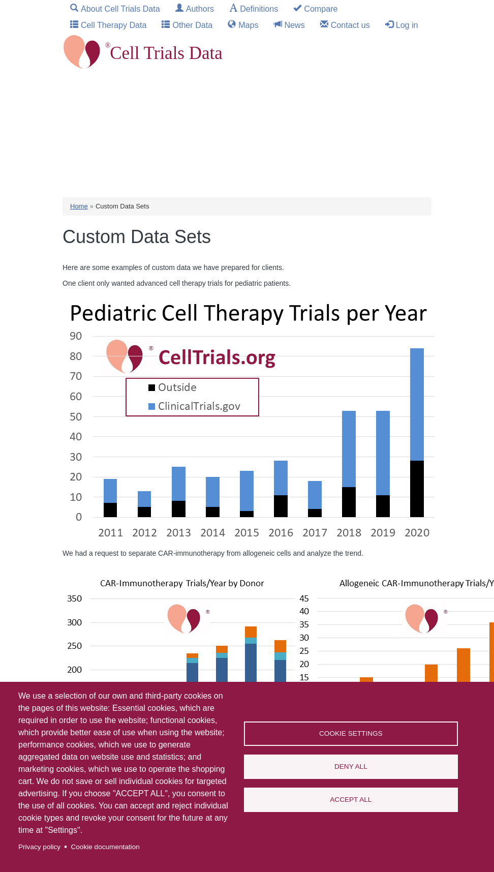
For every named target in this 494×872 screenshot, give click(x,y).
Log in (407, 24)
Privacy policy (39, 847)
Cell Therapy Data (113, 24)
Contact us (350, 24)
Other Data (192, 24)
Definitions (259, 8)
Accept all (351, 799)
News (295, 24)
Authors (200, 8)
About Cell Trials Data (120, 8)
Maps (248, 24)
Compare (320, 8)
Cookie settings (351, 733)
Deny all (350, 766)
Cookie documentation (105, 847)
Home (79, 206)
